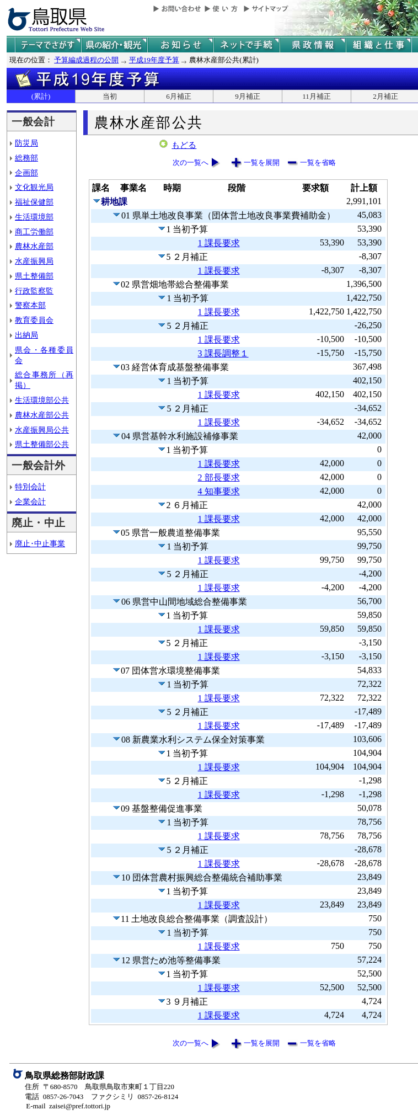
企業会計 (30, 501)
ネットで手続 (246, 45)
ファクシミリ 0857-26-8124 (134, 1096)
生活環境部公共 (42, 400)
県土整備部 (34, 275)
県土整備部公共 (42, 444)
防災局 (26, 142)
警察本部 (30, 305)
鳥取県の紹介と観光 (114, 45)
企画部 (26, 172)
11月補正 (316, 96)
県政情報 (313, 45)
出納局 (26, 334)
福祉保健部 (34, 202)
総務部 (26, 157)
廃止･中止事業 (40, 543)
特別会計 (30, 486)
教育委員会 (34, 320)
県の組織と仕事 (379, 45)
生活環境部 (34, 216)
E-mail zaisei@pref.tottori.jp (68, 1106)
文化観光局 (34, 187)
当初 (110, 96)
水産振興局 (34, 261)
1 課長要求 (219, 243)
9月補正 (247, 96)
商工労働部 (34, 231)
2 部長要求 (219, 477)
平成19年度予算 (154, 60)
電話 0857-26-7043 (54, 1096)
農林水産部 (34, 246)
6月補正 (178, 96)
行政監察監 (34, 290)
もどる (184, 145)
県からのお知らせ (180, 45)
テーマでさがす (48, 45)
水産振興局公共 (42, 429)
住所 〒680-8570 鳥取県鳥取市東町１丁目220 (99, 1086)
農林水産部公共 (42, 414)
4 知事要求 (219, 491)
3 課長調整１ (223, 353)
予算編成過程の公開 (86, 60)
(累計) (41, 96)
